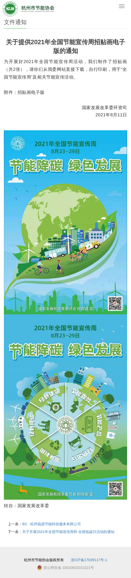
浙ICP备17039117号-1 (89, 560)
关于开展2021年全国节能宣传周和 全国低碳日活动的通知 (68, 532)
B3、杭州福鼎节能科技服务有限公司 (51, 524)
